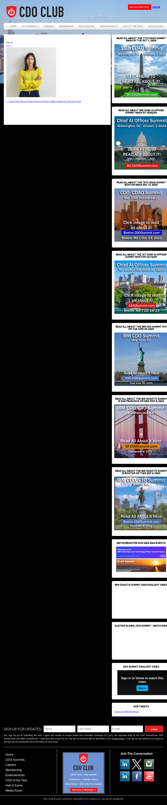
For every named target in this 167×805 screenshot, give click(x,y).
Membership (66, 26)
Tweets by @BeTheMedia (126, 711)
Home (13, 26)
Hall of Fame (13, 785)
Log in (156, 7)
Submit (154, 729)
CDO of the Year (133, 27)
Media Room (155, 26)
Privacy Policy (118, 739)
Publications (87, 26)
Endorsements (109, 26)
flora (8, 46)
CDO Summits (29, 27)
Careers (48, 27)
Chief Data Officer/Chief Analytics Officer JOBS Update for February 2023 (43, 101)
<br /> (139, 600)
